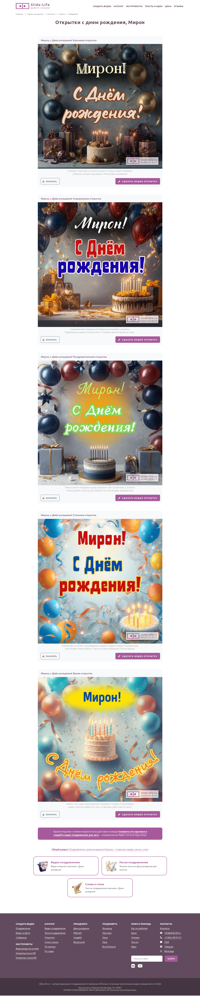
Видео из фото (23, 944)
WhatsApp (169, 962)
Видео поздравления (55, 939)
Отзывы (178, 6)
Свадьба (78, 948)
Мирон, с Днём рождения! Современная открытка (71, 200)
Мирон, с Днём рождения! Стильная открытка (68, 521)
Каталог (113, 6)
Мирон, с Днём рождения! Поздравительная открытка (74, 361)
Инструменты (130, 6)
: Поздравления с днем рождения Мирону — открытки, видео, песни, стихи (100, 860)
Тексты (134, 953)
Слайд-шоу (21, 948)
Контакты (165, 939)
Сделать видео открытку (135, 182)
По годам (49, 962)
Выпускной (79, 953)
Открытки (50, 948)
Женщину (107, 939)
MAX (166, 953)
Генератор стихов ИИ (26, 969)
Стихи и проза (51, 953)
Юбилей (78, 944)
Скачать (52, 182)
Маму (105, 948)
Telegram (168, 958)
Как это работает (139, 939)
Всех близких (109, 958)
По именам (50, 958)
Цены (166, 6)
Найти (171, 970)
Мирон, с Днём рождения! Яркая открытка (66, 682)
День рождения (81, 939)
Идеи (133, 958)
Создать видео (96, 6)
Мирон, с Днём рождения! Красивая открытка (69, 40)
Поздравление (23, 939)
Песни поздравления (55, 944)
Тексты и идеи (151, 6)
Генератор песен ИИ (26, 964)
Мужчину (106, 944)
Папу (104, 953)
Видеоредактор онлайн (27, 959)
